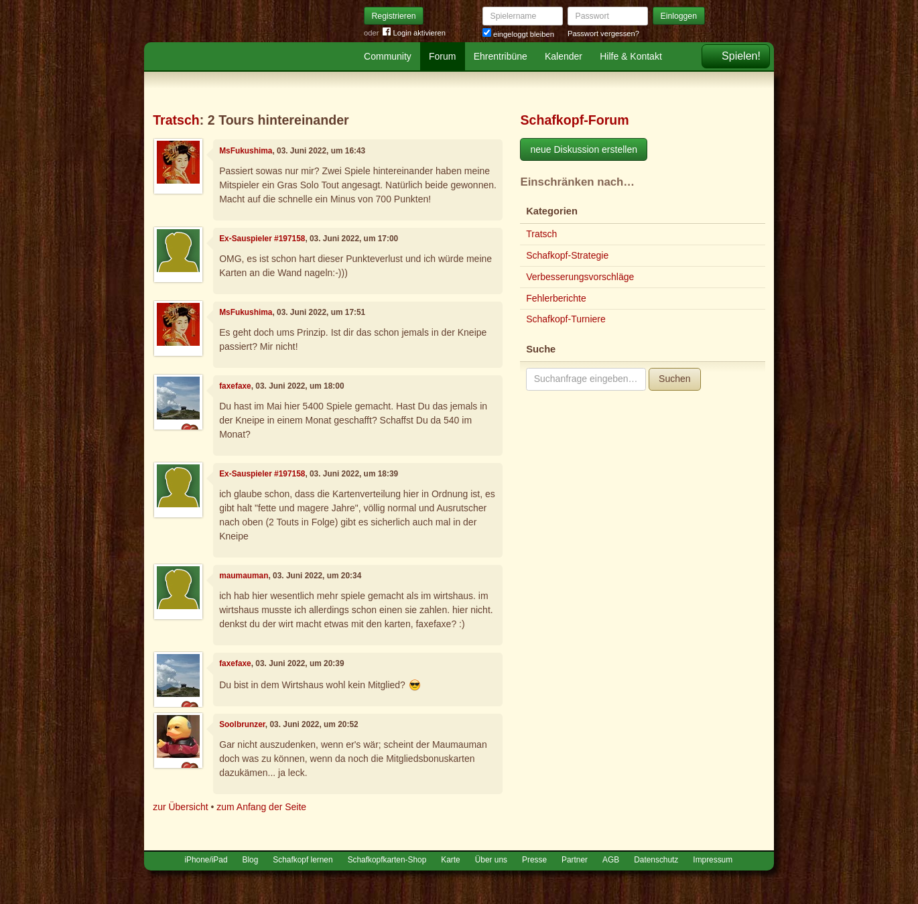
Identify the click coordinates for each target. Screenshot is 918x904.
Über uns (491, 859)
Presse (534, 859)
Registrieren (394, 16)
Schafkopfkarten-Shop (387, 859)
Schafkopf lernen (302, 859)
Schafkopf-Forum (574, 120)
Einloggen (679, 16)
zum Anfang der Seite (261, 806)
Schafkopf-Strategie (567, 255)
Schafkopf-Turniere (566, 319)
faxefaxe (235, 386)
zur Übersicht (180, 806)
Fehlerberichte (556, 298)
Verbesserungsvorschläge (580, 276)
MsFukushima (245, 150)
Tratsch (176, 120)
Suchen (674, 378)
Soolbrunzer (242, 724)
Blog (251, 859)
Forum (442, 56)
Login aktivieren (414, 33)
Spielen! (741, 56)
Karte (450, 859)
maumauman (243, 575)
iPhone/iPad (205, 859)
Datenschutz (656, 859)
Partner (575, 859)
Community (387, 56)
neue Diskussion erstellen (583, 149)
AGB (610, 859)
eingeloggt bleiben (518, 34)
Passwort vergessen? (603, 33)
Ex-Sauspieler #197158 (262, 238)
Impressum (712, 859)
